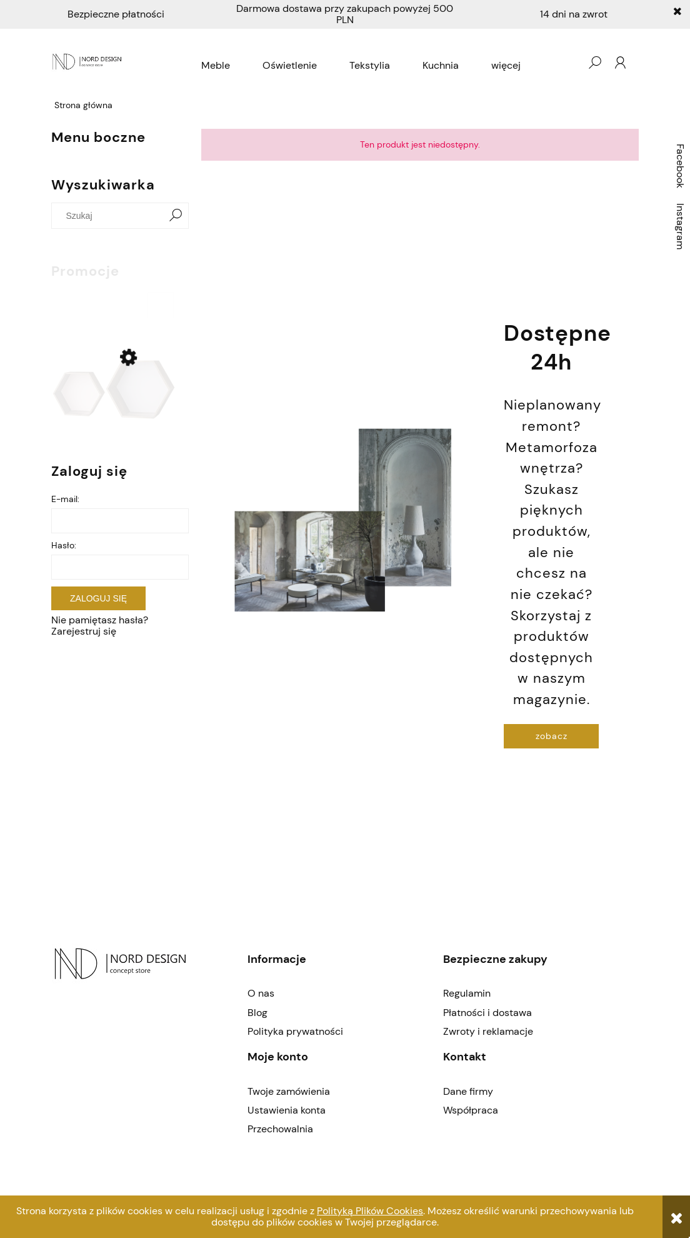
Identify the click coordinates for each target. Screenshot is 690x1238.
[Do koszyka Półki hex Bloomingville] (160, 305)
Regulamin (467, 993)
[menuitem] (215, 66)
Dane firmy (468, 1091)
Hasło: (63, 545)
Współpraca (470, 1110)
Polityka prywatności (295, 1031)
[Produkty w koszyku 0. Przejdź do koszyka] (569, 62)
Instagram (680, 226)
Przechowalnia (280, 1128)
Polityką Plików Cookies (370, 1210)
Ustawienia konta (287, 1110)
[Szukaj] (175, 215)
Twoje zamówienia (289, 1091)
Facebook (680, 166)
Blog (258, 1012)
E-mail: (65, 499)
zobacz (552, 736)
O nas (261, 993)
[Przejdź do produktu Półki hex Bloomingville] (113, 389)
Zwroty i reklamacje (488, 1031)
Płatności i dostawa (487, 1012)
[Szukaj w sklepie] (110, 215)
